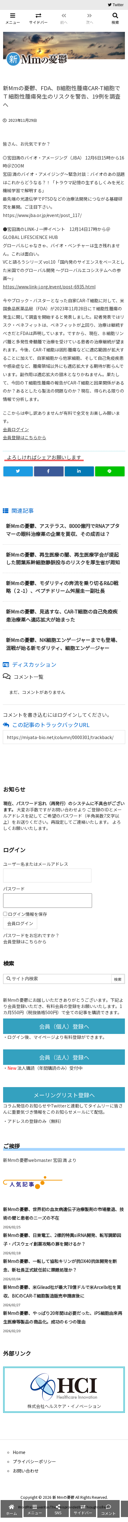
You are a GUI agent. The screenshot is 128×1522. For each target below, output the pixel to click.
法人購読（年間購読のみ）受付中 (49, 1068)
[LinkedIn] (79, 471)
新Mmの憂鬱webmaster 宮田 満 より (40, 1160)
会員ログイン (16, 429)
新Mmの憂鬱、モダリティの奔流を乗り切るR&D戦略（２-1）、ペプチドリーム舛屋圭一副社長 (62, 587)
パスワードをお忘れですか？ (31, 935)
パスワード (14, 889)
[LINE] (110, 471)
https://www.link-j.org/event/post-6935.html (49, 286)
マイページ (44, 1037)
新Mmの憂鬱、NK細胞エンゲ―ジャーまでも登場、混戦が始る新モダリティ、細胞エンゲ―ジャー (63, 644)
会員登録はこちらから (24, 437)
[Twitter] (18, 471)
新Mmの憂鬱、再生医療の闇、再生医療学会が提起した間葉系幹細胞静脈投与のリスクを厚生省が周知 (63, 558)
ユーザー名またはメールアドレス (35, 864)
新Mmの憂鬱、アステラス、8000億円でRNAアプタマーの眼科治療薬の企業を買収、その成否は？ (63, 530)
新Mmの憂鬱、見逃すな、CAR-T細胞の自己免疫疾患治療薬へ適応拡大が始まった (61, 615)
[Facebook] (49, 471)
